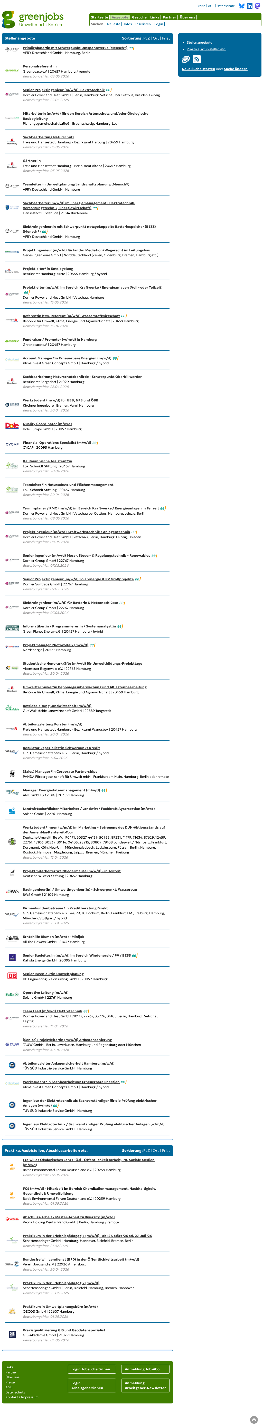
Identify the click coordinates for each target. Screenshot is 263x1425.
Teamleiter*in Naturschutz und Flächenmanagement (68, 485)
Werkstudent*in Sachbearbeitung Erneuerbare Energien (71, 1082)
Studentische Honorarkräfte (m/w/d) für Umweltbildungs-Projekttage (82, 663)
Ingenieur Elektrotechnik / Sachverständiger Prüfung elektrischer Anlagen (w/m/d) (94, 1124)
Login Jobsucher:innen (90, 1369)
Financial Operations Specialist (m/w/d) (57, 442)
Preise (200, 6)
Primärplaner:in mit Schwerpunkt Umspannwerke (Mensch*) (75, 48)
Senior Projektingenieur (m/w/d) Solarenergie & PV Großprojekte (78, 579)
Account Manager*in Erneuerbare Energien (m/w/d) (67, 358)
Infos (128, 24)
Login (158, 24)
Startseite (99, 17)
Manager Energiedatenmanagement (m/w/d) (61, 790)
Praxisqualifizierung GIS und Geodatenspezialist (64, 1330)
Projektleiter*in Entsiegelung (48, 269)
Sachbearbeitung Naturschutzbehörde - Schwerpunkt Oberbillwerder (82, 377)
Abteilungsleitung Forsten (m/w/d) (52, 724)
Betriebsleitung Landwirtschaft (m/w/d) (57, 706)
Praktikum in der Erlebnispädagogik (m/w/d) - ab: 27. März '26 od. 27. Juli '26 (87, 1236)
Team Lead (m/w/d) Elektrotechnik (52, 1011)
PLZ (146, 38)
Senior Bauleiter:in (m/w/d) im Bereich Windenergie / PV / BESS (77, 955)
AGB (211, 6)
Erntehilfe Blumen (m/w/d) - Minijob (53, 937)
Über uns (187, 17)
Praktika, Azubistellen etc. (206, 49)
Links (154, 17)
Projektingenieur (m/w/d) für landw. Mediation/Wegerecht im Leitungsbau (86, 250)
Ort (156, 38)
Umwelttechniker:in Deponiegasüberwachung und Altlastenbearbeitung (85, 687)
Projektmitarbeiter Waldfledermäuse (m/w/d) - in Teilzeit (72, 871)
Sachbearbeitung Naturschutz (48, 137)
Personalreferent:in (40, 66)
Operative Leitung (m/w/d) (46, 992)
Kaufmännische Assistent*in (47, 461)
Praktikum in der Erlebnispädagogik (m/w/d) (61, 1283)
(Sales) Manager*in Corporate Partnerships (60, 771)
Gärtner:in (32, 161)
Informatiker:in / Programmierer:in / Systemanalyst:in (69, 626)
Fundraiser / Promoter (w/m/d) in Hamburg (60, 339)
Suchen (97, 24)
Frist (166, 38)
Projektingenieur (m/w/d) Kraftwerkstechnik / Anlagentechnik (76, 532)
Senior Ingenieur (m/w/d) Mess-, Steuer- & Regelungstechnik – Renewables (86, 555)
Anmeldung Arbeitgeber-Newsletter (145, 1385)
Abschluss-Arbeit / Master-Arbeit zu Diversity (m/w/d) (69, 1217)
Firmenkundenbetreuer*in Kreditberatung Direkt (65, 908)
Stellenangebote (199, 42)
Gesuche (139, 17)
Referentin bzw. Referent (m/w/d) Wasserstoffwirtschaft (71, 316)
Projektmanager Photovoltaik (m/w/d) (55, 645)
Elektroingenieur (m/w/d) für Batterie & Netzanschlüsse (70, 603)
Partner (169, 17)
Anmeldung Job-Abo (142, 1369)
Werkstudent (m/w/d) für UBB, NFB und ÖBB (60, 400)
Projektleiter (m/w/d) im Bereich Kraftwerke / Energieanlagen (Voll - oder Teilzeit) (93, 287)
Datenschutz (226, 6)
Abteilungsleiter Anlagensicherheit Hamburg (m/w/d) (69, 1063)
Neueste (113, 24)
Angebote (120, 17)
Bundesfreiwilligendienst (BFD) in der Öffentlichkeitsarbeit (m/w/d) (81, 1259)
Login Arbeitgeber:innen (87, 1385)
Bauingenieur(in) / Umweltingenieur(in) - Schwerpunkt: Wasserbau (80, 889)
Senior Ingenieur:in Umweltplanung (53, 974)
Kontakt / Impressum (22, 1397)
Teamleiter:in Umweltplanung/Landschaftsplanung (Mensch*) (76, 184)
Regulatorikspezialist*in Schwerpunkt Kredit (61, 748)
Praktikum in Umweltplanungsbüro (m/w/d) (60, 1306)
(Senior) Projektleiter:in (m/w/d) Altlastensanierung (67, 1040)
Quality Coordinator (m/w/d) (47, 424)
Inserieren (143, 24)
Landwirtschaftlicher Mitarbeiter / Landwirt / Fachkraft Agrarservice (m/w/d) (89, 809)
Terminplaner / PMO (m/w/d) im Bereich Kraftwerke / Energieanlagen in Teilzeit (91, 508)
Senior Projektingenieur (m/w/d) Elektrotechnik (64, 90)
